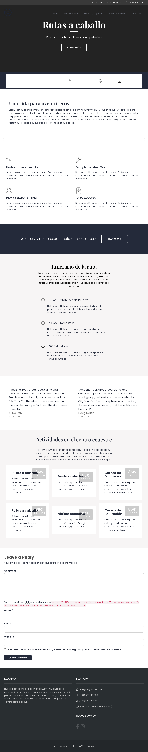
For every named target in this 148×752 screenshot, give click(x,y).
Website (9, 636)
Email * (8, 623)
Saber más (74, 47)
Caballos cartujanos (117, 13)
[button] (3, 139)
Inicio (55, 13)
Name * (8, 610)
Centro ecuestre (71, 13)
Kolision (91, 746)
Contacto (136, 13)
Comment (10, 570)
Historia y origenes (93, 13)
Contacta (114, 239)
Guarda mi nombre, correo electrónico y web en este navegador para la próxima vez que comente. (64, 649)
